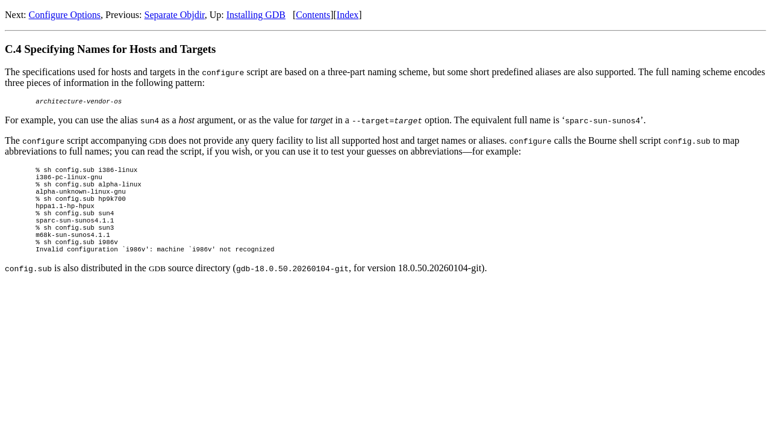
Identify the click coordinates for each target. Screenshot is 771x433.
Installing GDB (256, 15)
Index (347, 15)
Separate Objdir (175, 15)
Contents (313, 15)
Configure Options (65, 15)
